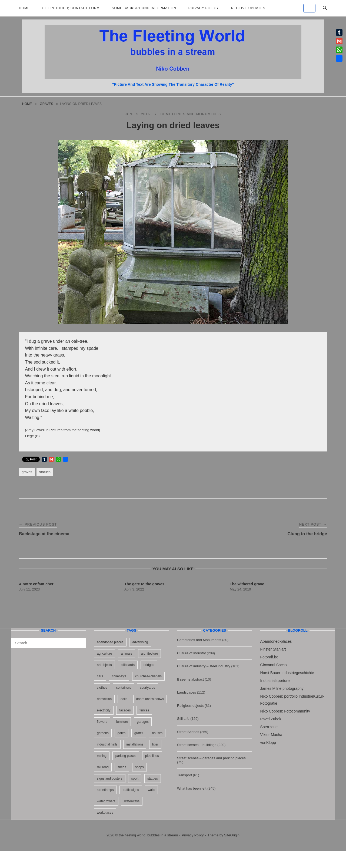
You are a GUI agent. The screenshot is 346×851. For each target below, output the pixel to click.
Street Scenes (188, 732)
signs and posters (109, 778)
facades (125, 710)
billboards (128, 665)
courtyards (147, 688)
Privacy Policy (203, 8)
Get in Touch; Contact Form (71, 8)
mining (102, 756)
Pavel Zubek (270, 719)
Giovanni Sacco (273, 665)
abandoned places (110, 642)
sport (134, 778)
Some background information (144, 8)
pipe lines (152, 756)
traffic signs (130, 790)
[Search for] (48, 643)
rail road (103, 767)
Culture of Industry (191, 653)
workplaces (105, 812)
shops (139, 767)
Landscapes (186, 692)
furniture (122, 722)
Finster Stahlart (273, 649)
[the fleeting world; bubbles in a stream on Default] (309, 8)
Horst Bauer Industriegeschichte (287, 673)
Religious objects (190, 706)
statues (45, 472)
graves (46, 104)
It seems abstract (190, 679)
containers (123, 688)
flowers (102, 722)
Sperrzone (269, 727)
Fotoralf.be (269, 657)
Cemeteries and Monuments (191, 114)
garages (142, 722)
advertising (140, 642)
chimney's (119, 676)
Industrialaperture (275, 680)
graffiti (138, 733)
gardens (103, 733)
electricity (104, 710)
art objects (104, 665)
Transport (184, 775)
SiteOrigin (231, 835)
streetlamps (105, 790)
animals (126, 653)
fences (144, 710)
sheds (122, 767)
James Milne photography (282, 688)
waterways (131, 801)
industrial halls (107, 744)
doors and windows (150, 699)
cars (100, 676)
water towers (106, 801)
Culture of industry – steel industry (203, 666)
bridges (149, 665)
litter (155, 744)
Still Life (183, 719)
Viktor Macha (271, 735)
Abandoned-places (276, 641)
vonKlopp (268, 742)
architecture (149, 653)
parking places (125, 756)
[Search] (80, 640)
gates (121, 733)
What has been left (191, 788)
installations (134, 744)
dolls (124, 699)
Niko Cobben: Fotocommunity (285, 711)
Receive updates (248, 8)
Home (24, 8)
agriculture (104, 653)
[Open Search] (324, 8)
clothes (102, 688)
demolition (104, 699)
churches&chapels (148, 676)
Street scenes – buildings (196, 745)
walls (151, 790)
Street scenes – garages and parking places (211, 758)
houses (157, 733)
